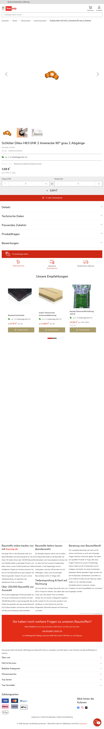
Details (6, 207)
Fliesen (14, 20)
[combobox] (52, 14)
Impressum (35, 717)
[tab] (52, 207)
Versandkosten (52, 268)
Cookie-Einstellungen (48, 717)
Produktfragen (11, 234)
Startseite (5, 20)
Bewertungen (10, 243)
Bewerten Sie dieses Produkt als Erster (28, 164)
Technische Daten (13, 216)
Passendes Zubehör (14, 225)
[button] (6, 74)
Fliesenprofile (25, 20)
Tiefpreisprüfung (18, 266)
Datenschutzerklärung (65, 717)
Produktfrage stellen (20, 254)
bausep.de (83, 724)
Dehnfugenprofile (40, 20)
